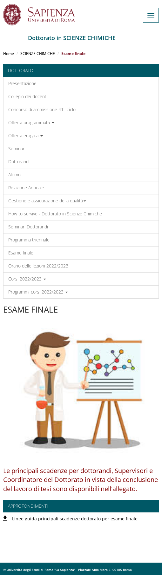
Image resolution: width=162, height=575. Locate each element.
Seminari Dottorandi (28, 227)
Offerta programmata (31, 122)
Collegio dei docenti (27, 96)
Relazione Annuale (26, 188)
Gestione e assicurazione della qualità (47, 201)
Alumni (15, 175)
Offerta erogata (25, 135)
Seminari (16, 148)
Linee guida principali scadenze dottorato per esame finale (75, 519)
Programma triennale (29, 240)
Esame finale (20, 253)
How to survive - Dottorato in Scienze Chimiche (55, 214)
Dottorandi (19, 162)
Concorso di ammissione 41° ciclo (42, 109)
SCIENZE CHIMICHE (37, 53)
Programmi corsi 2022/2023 (38, 292)
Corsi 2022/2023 (27, 279)
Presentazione (22, 83)
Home (8, 53)
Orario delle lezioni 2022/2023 (38, 266)
